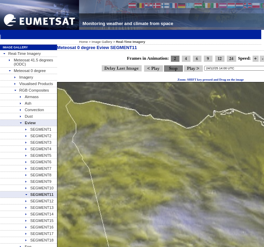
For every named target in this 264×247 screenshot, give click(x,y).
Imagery (23, 77)
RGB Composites (31, 90)
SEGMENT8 (38, 175)
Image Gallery (102, 42)
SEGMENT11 (39, 194)
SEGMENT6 (38, 162)
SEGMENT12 (39, 201)
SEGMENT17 (39, 234)
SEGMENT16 (39, 227)
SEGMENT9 (38, 181)
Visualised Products (33, 84)
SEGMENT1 (38, 129)
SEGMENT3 (38, 142)
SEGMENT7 (38, 168)
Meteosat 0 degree (27, 71)
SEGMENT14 (39, 214)
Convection (31, 110)
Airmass (28, 97)
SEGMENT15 (39, 221)
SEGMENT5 (38, 155)
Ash (25, 103)
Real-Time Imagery (22, 53)
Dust (26, 116)
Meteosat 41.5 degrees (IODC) (30, 62)
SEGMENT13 (39, 207)
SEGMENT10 (39, 188)
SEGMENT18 (39, 240)
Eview (27, 123)
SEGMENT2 (38, 136)
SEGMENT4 (38, 149)
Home (83, 42)
